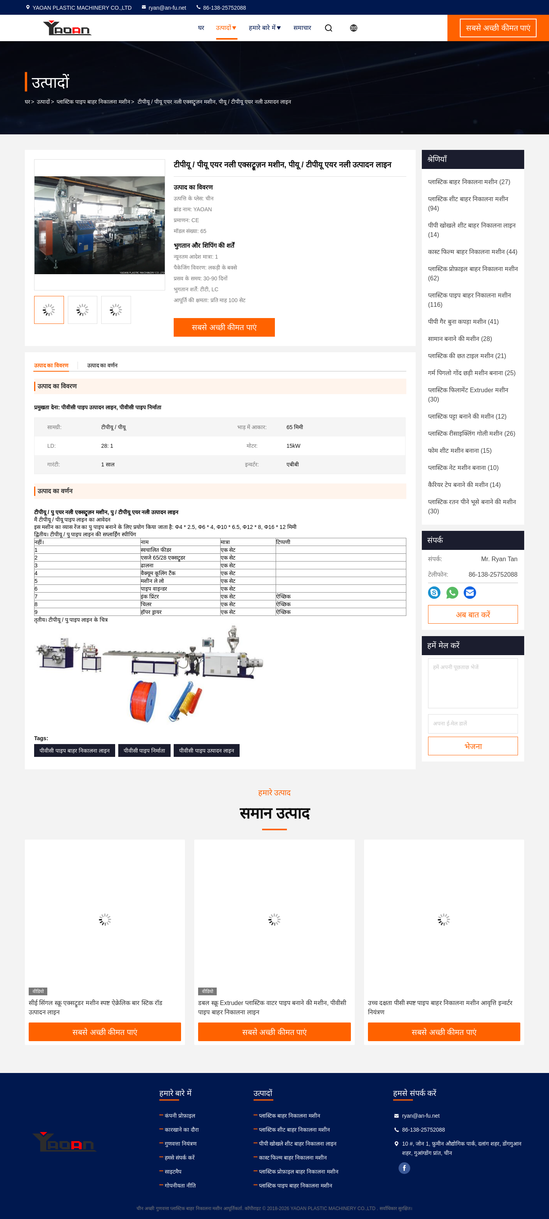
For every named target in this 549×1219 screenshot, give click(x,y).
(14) (472, 230)
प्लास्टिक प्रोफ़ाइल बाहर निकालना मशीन (299, 1172)
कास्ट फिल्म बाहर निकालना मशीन (293, 1158)
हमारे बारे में (265, 27)
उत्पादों (226, 27)
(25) (472, 373)
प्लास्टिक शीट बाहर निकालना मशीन (294, 1130)
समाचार (302, 27)
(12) (467, 416)
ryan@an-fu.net (163, 8)
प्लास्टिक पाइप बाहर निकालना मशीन (93, 102)
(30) (468, 395)
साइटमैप (173, 1172)
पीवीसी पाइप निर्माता (145, 751)
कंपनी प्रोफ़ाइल (180, 1116)
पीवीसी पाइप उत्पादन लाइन (206, 751)
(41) (463, 321)
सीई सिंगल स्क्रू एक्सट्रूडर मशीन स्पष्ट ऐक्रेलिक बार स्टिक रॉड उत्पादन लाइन (95, 1008)
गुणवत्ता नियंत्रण (181, 1144)
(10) (463, 467)
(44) (473, 252)
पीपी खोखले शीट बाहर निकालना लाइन (298, 1144)
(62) (473, 274)
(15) (460, 450)
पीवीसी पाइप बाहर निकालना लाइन (75, 751)
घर (201, 27)
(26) (471, 433)
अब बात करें (473, 614)
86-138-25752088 (220, 8)
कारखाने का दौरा (182, 1130)
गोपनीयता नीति (180, 1185)
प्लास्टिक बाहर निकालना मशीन (290, 1116)
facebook (404, 1168)
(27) (469, 182)
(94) (468, 204)
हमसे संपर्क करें (180, 1158)
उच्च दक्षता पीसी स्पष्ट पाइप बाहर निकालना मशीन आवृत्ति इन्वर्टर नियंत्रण (440, 1008)
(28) (460, 339)
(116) (469, 300)
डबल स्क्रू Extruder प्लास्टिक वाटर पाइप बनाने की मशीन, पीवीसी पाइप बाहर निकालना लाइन (272, 1008)
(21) (467, 356)
